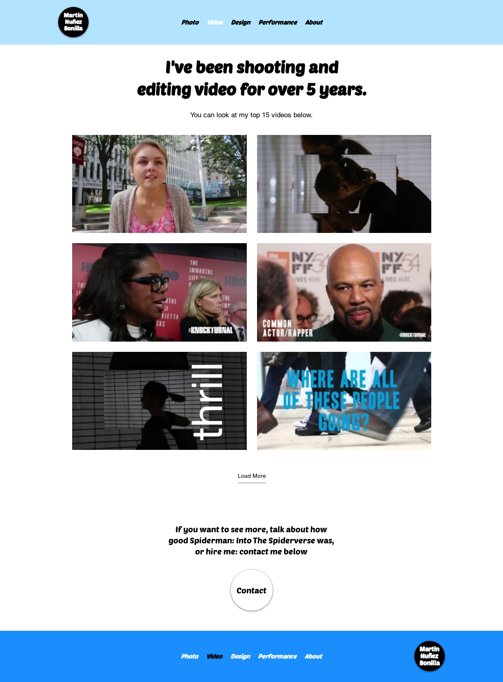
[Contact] (252, 590)
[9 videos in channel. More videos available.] (252, 292)
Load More (251, 475)
